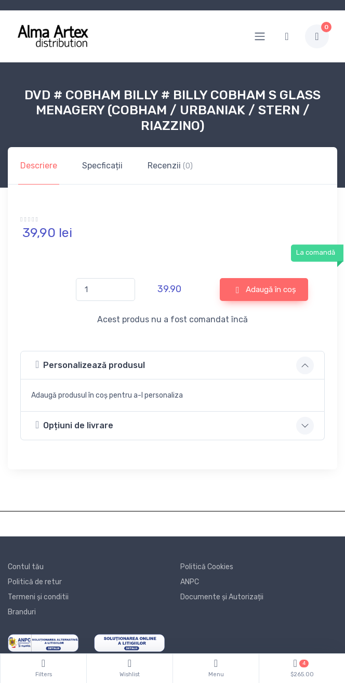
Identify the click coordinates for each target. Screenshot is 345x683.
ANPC (189, 581)
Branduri (22, 612)
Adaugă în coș (266, 290)
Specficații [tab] (102, 165)
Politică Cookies (206, 566)
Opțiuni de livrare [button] (74, 424)
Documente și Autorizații (221, 597)
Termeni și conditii (38, 597)
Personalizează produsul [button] (90, 364)
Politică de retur (35, 581)
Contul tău (26, 566)
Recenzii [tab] (170, 165)
